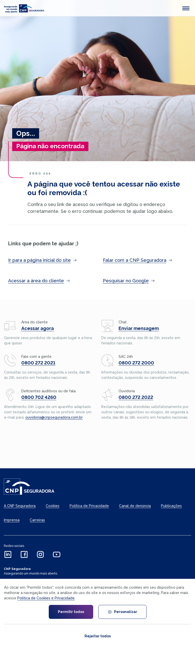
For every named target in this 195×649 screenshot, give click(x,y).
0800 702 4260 (38, 397)
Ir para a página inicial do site (42, 260)
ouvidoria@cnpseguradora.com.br (54, 417)
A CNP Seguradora (20, 506)
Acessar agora (37, 328)
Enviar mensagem (139, 328)
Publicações (171, 506)
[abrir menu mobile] (186, 8)
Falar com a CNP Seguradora (137, 260)
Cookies (52, 506)
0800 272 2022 (136, 397)
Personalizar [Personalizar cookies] (122, 612)
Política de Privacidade (89, 506)
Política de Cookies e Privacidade (46, 598)
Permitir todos (71, 612)
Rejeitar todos (98, 636)
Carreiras (37, 520)
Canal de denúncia (135, 506)
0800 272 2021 (38, 362)
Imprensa (12, 520)
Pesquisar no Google (129, 280)
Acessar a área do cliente (39, 280)
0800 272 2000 (136, 362)
